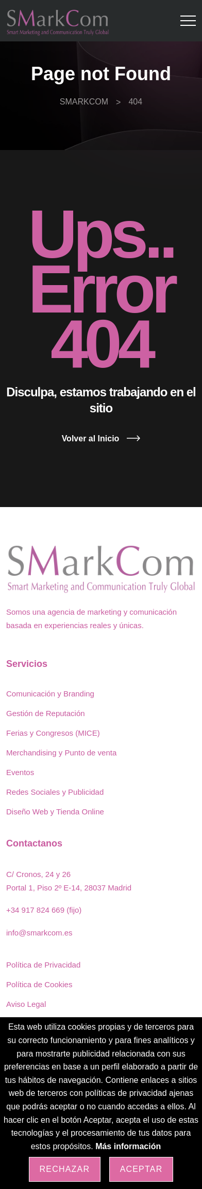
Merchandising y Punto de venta (61, 752)
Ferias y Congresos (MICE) (53, 733)
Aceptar (141, 1169)
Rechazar (65, 1169)
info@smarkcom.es (39, 932)
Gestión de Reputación (45, 713)
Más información (128, 1146)
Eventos (20, 772)
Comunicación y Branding (50, 693)
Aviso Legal (26, 1004)
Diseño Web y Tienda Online (55, 811)
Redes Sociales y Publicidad (55, 791)
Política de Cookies (39, 984)
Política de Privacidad (43, 964)
